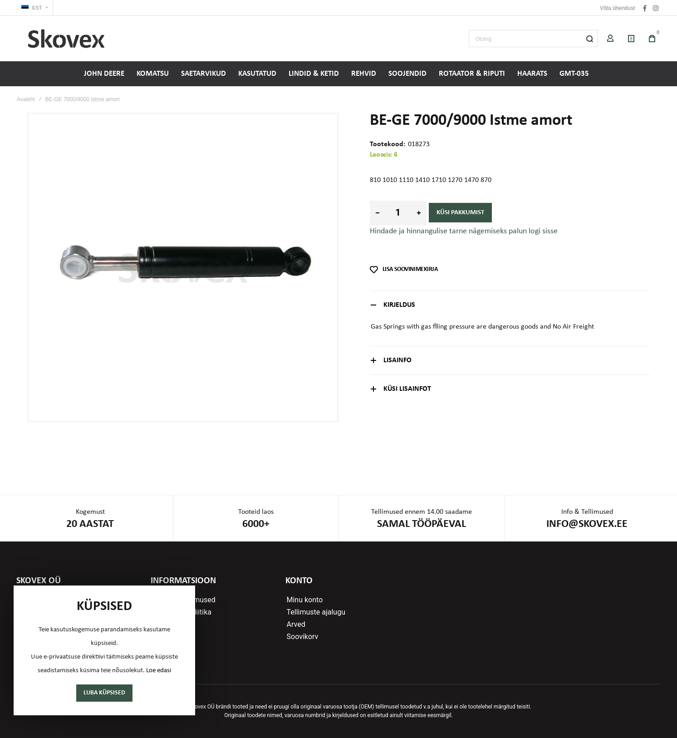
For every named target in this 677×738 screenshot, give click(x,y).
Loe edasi (158, 670)
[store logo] (66, 38)
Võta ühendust (617, 8)
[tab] (510, 304)
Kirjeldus (399, 305)
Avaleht (26, 99)
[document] (104, 650)
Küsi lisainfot (407, 389)
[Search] (589, 38)
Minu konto (305, 600)
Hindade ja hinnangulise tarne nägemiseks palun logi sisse (464, 231)
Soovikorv (303, 637)
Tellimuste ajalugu (316, 612)
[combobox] (533, 38)
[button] (34, 8)
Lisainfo (397, 360)
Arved (296, 624)
